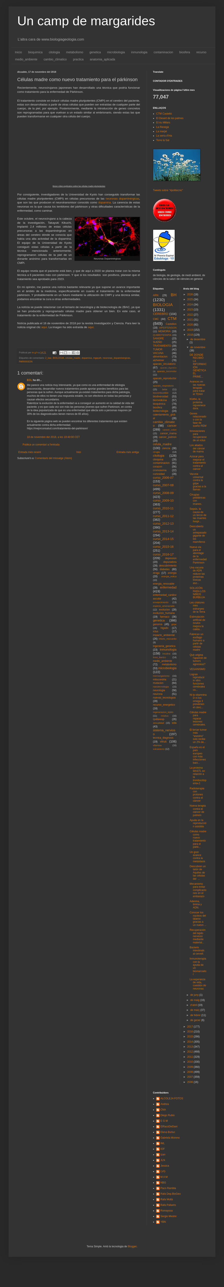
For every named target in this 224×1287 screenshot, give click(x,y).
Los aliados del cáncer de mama (197, 448)
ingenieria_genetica (164, 646)
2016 (190, 1031)
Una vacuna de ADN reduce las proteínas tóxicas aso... (197, 575)
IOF (162, 1148)
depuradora (169, 561)
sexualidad (158, 723)
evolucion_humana (164, 613)
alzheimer (158, 360)
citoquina (158, 459)
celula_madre (162, 444)
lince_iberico (159, 657)
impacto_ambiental (164, 635)
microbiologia (116, 52)
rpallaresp (158, 719)
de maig (195, 1000)
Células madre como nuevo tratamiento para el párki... (198, 839)
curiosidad (159, 473)
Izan (162, 1154)
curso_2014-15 (163, 539)
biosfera (184, 52)
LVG (162, 1171)
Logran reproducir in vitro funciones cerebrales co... (197, 682)
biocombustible (160, 393)
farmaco (164, 616)
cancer (171, 425)
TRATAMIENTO (162, 345)
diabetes (165, 569)
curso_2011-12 (163, 516)
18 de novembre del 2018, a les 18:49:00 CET (53, 437)
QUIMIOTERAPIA (162, 335)
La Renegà (162, 127)
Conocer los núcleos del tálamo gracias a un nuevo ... (198, 919)
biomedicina (160, 400)
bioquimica (35, 52)
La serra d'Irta (164, 135)
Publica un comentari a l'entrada (41, 444)
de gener (195, 1020)
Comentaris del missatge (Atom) (53, 458)
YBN (163, 1221)
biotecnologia (160, 410)
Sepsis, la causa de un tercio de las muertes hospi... (198, 515)
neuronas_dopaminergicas (116, 358)
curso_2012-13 (163, 523)
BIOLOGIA (58, 358)
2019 (190, 329)
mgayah (97, 358)
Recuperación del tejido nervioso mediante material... (197, 936)
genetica (95, 52)
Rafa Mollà (166, 1199)
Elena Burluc (167, 1132)
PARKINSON (26, 361)
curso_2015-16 (163, 546)
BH (174, 295)
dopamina (104, 202)
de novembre (197, 347)
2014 (190, 1041)
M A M (164, 1176)
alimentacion (160, 356)
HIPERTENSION (168, 327)
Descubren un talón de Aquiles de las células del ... (198, 872)
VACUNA (158, 353)
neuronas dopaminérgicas (122, 198)
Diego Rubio (167, 1115)
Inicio (18, 52)
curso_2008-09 (163, 493)
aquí (44, 327)
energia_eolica (168, 576)
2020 (190, 324)
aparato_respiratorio (163, 385)
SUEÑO (157, 342)
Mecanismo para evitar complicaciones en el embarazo (198, 890)
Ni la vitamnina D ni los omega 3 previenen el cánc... (198, 701)
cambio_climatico (55, 59)
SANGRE (158, 338)
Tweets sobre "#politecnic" (168, 190)
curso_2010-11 (163, 508)
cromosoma (159, 470)
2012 (190, 1051)
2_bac (48, 358)
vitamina (157, 745)
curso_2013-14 (163, 531)
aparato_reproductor (164, 378)
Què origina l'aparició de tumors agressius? (198, 659)
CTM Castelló (164, 113)
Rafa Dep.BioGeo (170, 1193)
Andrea (164, 1104)
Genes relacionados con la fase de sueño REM (198, 420)
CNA (163, 1109)
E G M (164, 1120)
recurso (201, 52)
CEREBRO (160, 314)
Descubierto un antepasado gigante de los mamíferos (198, 534)
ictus (155, 631)
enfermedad (168, 587)
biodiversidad (160, 396)
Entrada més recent (29, 452)
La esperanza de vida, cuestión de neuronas (198, 984)
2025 (190, 299)
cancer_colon (169, 429)
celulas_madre (72, 358)
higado (164, 627)
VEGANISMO (197, 669)
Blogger (132, 1246)
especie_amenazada (163, 606)
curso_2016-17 (163, 554)
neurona (157, 693)
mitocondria (159, 679)
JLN (162, 1160)
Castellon (171, 324)
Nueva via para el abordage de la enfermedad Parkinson (198, 555)
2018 (190, 334)
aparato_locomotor (166, 371)
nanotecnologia (161, 686)
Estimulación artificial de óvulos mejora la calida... (197, 623)
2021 (190, 319)
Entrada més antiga (128, 452)
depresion (171, 558)
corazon (157, 466)
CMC (156, 319)
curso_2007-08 (163, 485)
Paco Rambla (168, 1188)
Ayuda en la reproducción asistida (198, 823)
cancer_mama (168, 433)
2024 (190, 304)
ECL (29, 380)
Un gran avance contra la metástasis (197, 857)
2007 (190, 1076)
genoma (157, 624)
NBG (163, 1182)
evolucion (164, 609)
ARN (155, 295)
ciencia (166, 448)
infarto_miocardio (168, 638)
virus (163, 741)
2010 (190, 1061)
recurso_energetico (164, 704)
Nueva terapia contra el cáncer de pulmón (198, 810)
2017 (190, 1026)
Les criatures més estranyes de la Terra (197, 607)
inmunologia (139, 52)
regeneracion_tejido (163, 712)
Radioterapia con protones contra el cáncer (197, 794)
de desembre (197, 339)
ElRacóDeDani (168, 1126)
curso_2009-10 (163, 500)
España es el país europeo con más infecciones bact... (198, 755)
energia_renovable (163, 583)
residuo (164, 715)
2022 (190, 314)
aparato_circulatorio (164, 363)
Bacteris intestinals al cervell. (197, 950)
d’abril (194, 1005)
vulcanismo (159, 749)
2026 (190, 294)
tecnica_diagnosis (163, 737)
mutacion (158, 682)
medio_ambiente (26, 59)
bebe (164, 389)
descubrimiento (167, 565)
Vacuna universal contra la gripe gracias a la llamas (198, 481)
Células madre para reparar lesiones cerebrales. (198, 718)
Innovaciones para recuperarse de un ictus (198, 436)
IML (162, 1143)
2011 (190, 1056)
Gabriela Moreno (170, 1137)
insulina (166, 653)
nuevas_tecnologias (164, 697)
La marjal (161, 131)
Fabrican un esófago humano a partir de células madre (197, 642)
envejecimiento (160, 602)
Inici (78, 452)
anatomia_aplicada (102, 59)
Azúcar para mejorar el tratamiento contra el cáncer (198, 462)
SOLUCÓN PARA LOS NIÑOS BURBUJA (197, 593)
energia (172, 572)
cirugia (156, 452)
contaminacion (163, 52)
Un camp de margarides (86, 21)
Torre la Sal (162, 140)
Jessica (164, 1165)
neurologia (159, 690)
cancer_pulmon (167, 437)
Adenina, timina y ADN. (196, 904)
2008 (190, 1071)
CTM (172, 318)
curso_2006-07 (163, 477)
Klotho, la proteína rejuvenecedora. (197, 404)
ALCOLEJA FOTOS (171, 1098)
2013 (190, 1046)
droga (156, 572)
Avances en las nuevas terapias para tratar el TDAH (197, 388)
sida (174, 722)
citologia (54, 52)
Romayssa (166, 1210)
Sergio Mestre (168, 1216)
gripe (173, 624)
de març (195, 1010)
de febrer (195, 1015)
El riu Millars (163, 122)
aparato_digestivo (168, 368)
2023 (190, 309)
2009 (190, 1066)
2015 (190, 1036)
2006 (190, 1082)
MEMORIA (164, 331)
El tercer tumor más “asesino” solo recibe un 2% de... (198, 736)
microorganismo (161, 676)
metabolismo (74, 52)
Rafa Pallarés (168, 1205)
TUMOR (157, 349)
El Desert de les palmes (170, 118)
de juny (194, 994)
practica (78, 59)
